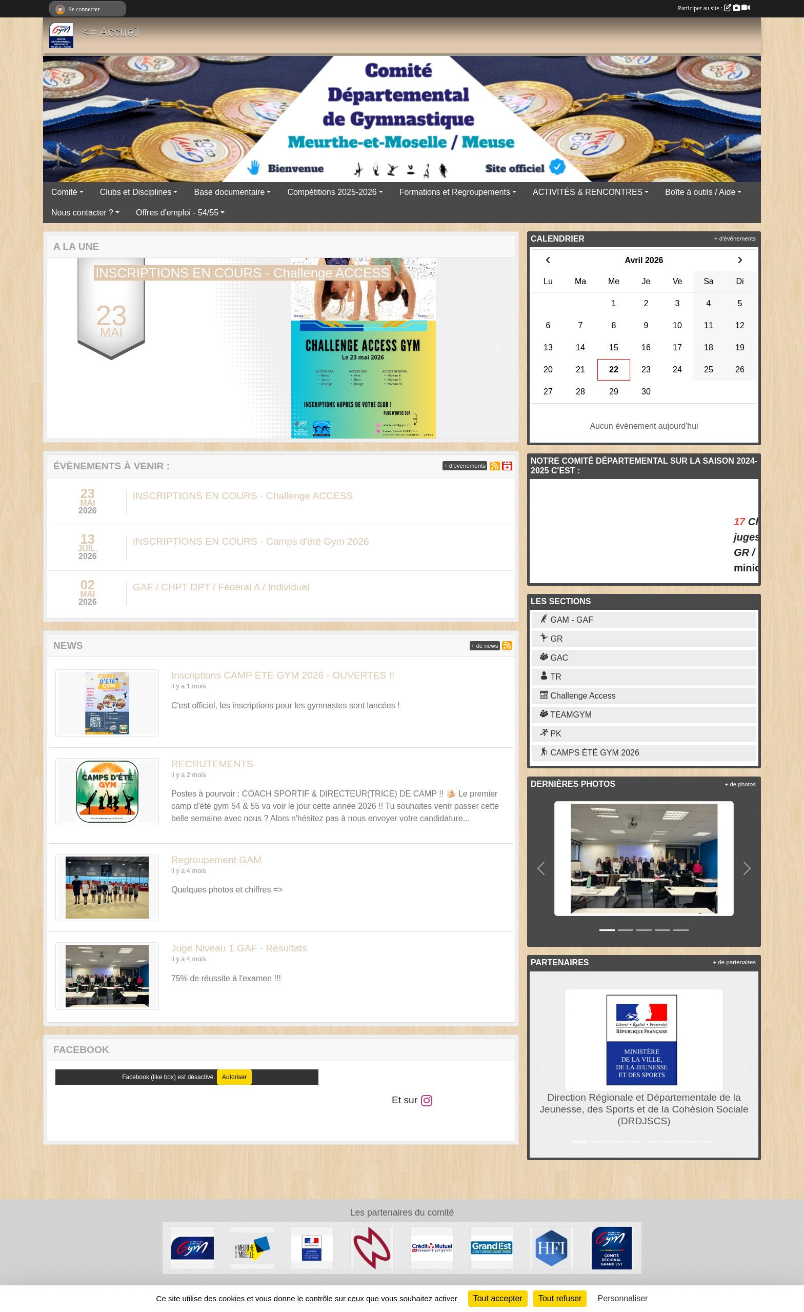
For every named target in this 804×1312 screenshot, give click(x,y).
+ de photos (740, 784)
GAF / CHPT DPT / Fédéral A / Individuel (221, 587)
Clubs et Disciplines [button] (136, 192)
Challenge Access (578, 695)
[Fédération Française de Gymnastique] (192, 1247)
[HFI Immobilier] (551, 1247)
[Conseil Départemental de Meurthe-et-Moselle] (252, 1247)
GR (551, 638)
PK (550, 733)
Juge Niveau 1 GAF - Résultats (239, 948)
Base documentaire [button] (229, 192)
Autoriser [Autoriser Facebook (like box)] (234, 1077)
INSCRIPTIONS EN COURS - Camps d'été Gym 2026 (251, 541)
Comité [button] (64, 192)
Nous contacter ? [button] (82, 212)
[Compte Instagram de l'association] (426, 1100)
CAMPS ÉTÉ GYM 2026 (589, 752)
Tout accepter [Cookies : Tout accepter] (497, 1298)
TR (550, 676)
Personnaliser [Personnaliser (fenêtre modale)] (623, 1298)
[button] (66, 348)
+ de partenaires (734, 962)
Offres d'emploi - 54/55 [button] (177, 212)
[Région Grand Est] (492, 1247)
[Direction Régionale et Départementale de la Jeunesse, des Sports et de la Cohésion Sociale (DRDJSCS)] (312, 1247)
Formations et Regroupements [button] (454, 192)
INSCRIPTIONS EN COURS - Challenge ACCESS (243, 495)
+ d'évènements (465, 466)
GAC (554, 657)
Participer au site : (714, 8)
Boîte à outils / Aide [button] (700, 192)
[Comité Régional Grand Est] (611, 1247)
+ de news (484, 646)
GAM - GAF (566, 619)
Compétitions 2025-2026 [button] (331, 192)
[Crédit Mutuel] (432, 1247)
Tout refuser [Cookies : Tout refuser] (559, 1298)
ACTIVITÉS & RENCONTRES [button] (587, 192)
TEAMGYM (566, 714)
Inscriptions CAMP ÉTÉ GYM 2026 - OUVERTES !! (282, 675)
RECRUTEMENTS (212, 764)
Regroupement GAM (216, 859)
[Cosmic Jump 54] (372, 1247)
